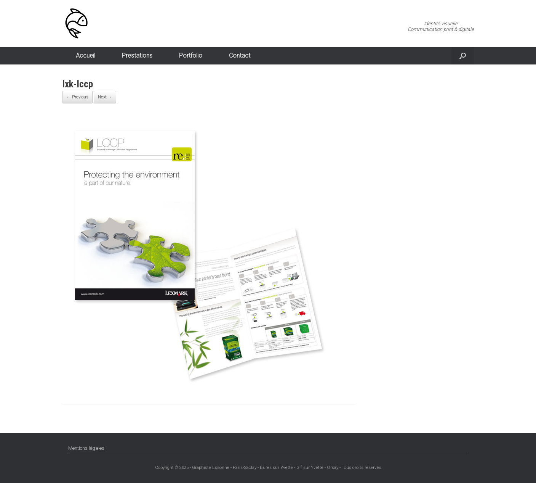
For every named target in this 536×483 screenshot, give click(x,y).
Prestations (137, 55)
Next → (105, 97)
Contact (239, 55)
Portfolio (190, 55)
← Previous (77, 97)
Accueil (85, 55)
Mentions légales (86, 448)
